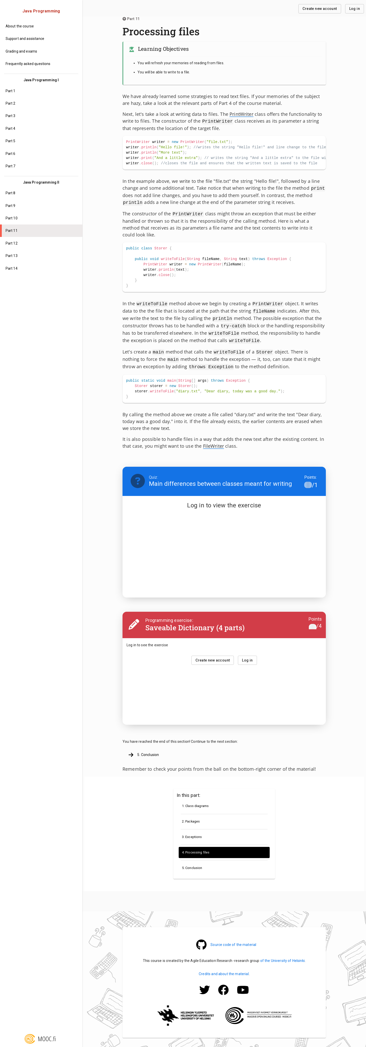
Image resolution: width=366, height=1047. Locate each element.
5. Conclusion (144, 748)
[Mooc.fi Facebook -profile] (223, 990)
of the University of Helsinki (282, 954)
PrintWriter (241, 114)
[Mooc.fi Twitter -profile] (204, 990)
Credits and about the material (224, 967)
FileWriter (213, 439)
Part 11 (131, 19)
